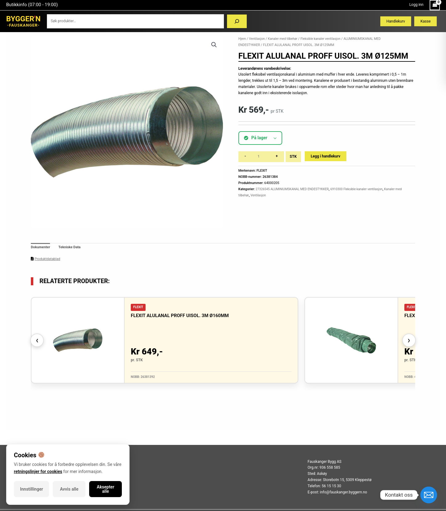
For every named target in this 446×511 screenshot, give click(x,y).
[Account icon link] (416, 5)
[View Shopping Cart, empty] (435, 5)
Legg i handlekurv (326, 156)
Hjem (242, 39)
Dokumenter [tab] (41, 247)
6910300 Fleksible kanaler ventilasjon (362, 189)
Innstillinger (31, 489)
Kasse (425, 21)
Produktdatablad (48, 259)
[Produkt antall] (261, 156)
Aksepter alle (105, 489)
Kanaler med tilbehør (285, 39)
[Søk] (237, 21)
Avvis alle (69, 489)
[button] (213, 45)
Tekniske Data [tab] (71, 247)
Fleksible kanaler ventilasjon (325, 39)
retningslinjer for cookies (38, 471)
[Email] (428, 495)
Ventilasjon (258, 39)
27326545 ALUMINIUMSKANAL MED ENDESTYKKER (294, 189)
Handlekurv (395, 21)
